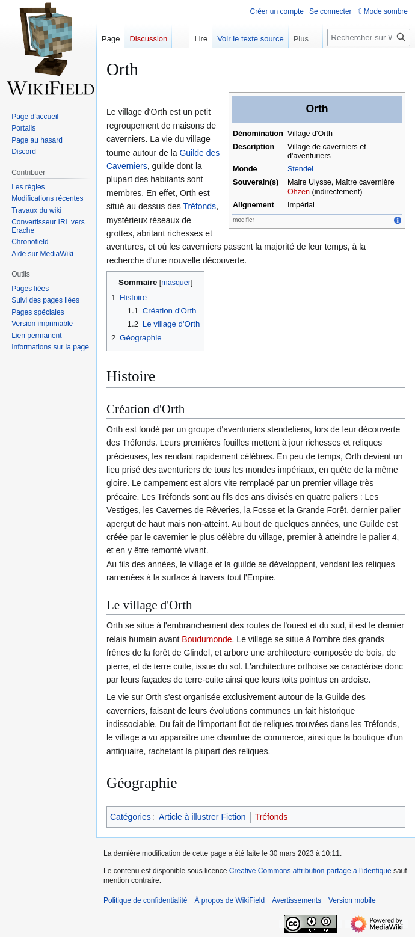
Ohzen (298, 192)
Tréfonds (199, 206)
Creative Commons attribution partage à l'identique (310, 871)
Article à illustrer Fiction (202, 817)
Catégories (130, 817)
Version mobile (352, 900)
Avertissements (296, 900)
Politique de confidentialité (145, 900)
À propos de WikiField (229, 900)
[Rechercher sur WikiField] (368, 37)
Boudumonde (207, 639)
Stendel (300, 169)
